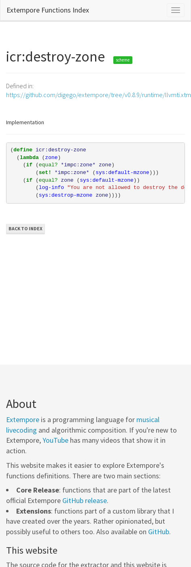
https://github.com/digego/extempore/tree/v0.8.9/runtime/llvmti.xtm (98, 95)
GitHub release (84, 500)
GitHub (158, 531)
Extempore (22, 419)
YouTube (55, 440)
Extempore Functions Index (47, 10)
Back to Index (25, 228)
